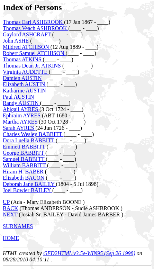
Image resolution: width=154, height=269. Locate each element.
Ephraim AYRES (22, 115)
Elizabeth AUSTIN (24, 84)
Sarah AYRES (19, 128)
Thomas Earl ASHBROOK (33, 22)
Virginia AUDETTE (26, 72)
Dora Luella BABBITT (29, 140)
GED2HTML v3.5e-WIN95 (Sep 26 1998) (89, 253)
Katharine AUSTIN (24, 90)
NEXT (10, 214)
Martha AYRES (21, 122)
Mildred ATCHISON (27, 47)
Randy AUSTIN (21, 103)
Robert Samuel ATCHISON (34, 53)
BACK (10, 208)
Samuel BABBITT (24, 159)
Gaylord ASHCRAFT (27, 34)
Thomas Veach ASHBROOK (35, 28)
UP (6, 202)
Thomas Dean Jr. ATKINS (32, 66)
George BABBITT (24, 153)
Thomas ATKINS (23, 59)
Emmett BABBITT (25, 147)
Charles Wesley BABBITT (33, 134)
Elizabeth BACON (24, 178)
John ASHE (16, 41)
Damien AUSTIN (22, 78)
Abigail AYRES (21, 109)
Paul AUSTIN (18, 97)
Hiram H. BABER (24, 171)
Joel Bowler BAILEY (27, 190)
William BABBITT (25, 165)
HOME (11, 238)
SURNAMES (18, 226)
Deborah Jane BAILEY (29, 184)
